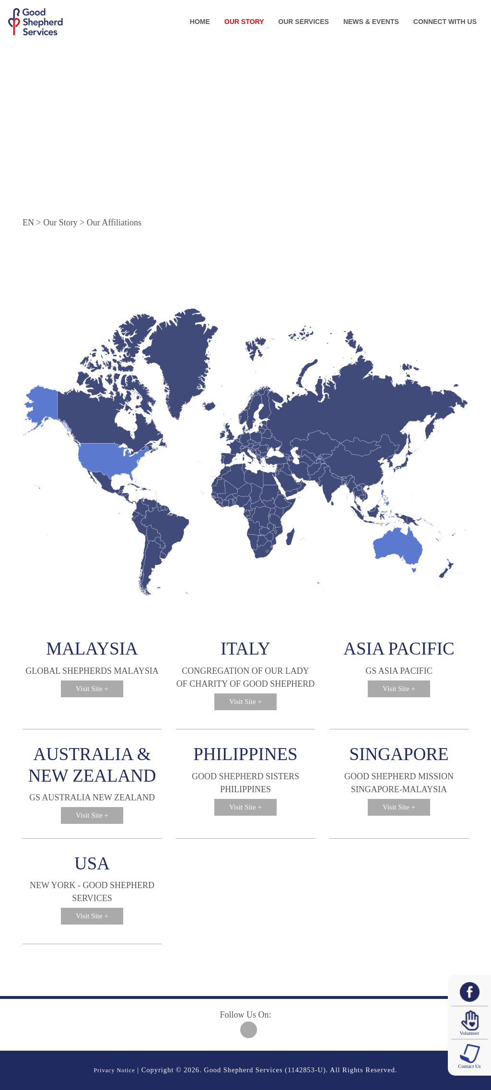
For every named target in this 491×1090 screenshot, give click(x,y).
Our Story (244, 21)
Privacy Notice (115, 1070)
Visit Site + (91, 689)
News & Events (371, 21)
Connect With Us (445, 21)
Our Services (303, 21)
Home (200, 21)
